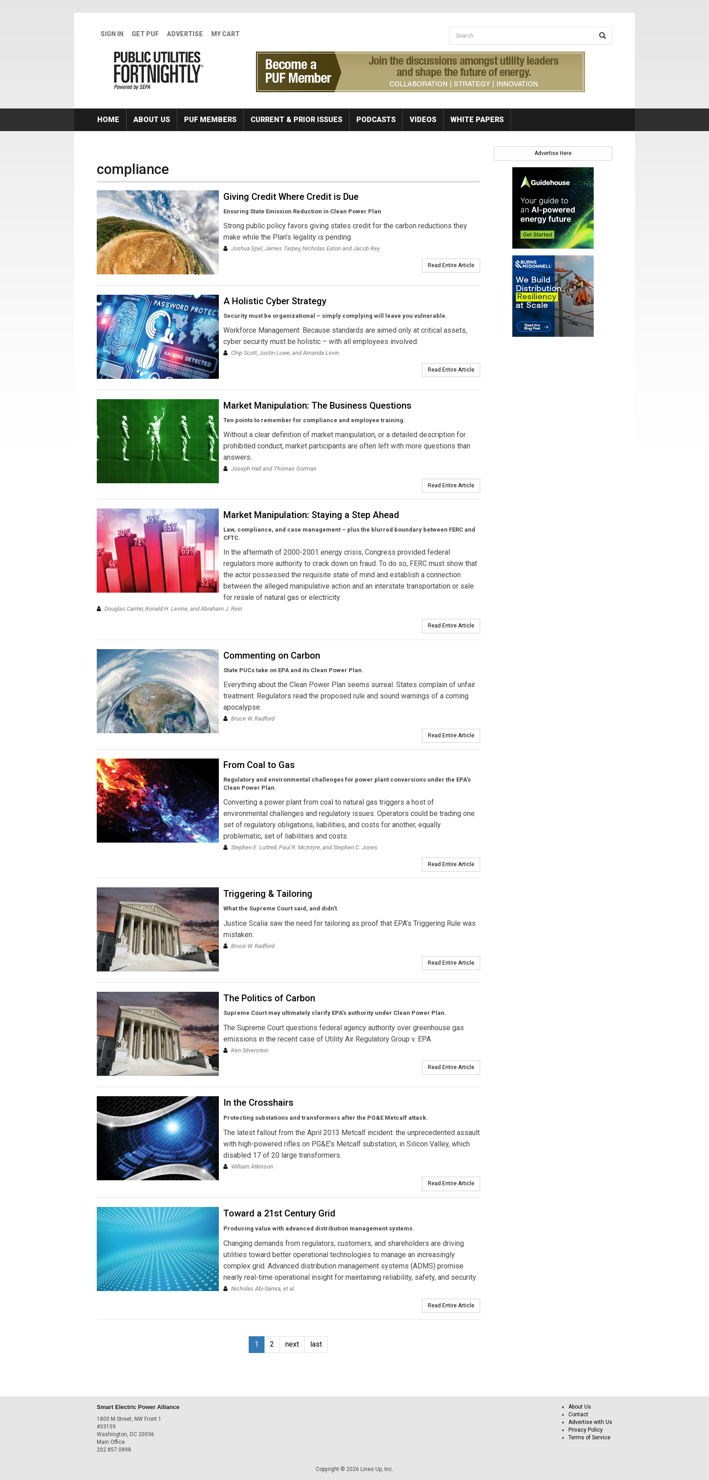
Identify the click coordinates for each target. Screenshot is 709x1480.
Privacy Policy (585, 1430)
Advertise (185, 34)
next (292, 1344)
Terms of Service (589, 1437)
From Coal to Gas (259, 764)
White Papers (477, 119)
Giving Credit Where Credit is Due (291, 196)
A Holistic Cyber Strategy (274, 301)
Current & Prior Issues (296, 119)
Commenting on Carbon (271, 655)
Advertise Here (553, 153)
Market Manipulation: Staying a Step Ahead (311, 514)
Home (108, 119)
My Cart (225, 34)
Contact (578, 1414)
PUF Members (210, 119)
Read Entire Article (451, 265)
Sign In (111, 34)
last (316, 1344)
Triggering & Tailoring (267, 893)
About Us (151, 119)
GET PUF (145, 34)
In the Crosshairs (258, 1102)
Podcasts (376, 119)
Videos (423, 119)
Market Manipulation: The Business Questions (317, 405)
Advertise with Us (590, 1422)
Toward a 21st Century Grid (279, 1213)
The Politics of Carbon (269, 998)
